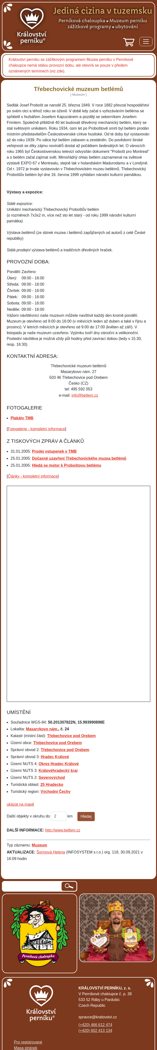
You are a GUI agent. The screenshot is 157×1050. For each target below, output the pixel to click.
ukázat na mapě (20, 804)
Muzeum (39, 845)
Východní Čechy (55, 791)
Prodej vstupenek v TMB (54, 451)
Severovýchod (51, 777)
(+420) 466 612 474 (95, 1025)
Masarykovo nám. (42, 729)
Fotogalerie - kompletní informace (36, 429)
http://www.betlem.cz (62, 830)
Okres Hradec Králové (58, 764)
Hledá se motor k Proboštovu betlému (66, 465)
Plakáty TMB (22, 418)
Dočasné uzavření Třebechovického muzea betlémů (79, 458)
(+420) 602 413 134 (95, 1031)
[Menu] (146, 42)
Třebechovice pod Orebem (71, 736)
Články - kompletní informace (32, 476)
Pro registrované (28, 1042)
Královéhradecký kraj (57, 770)
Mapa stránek (25, 1048)
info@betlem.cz (84, 395)
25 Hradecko (51, 784)
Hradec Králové (55, 757)
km (70, 816)
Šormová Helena (51, 852)
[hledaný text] (32, 886)
